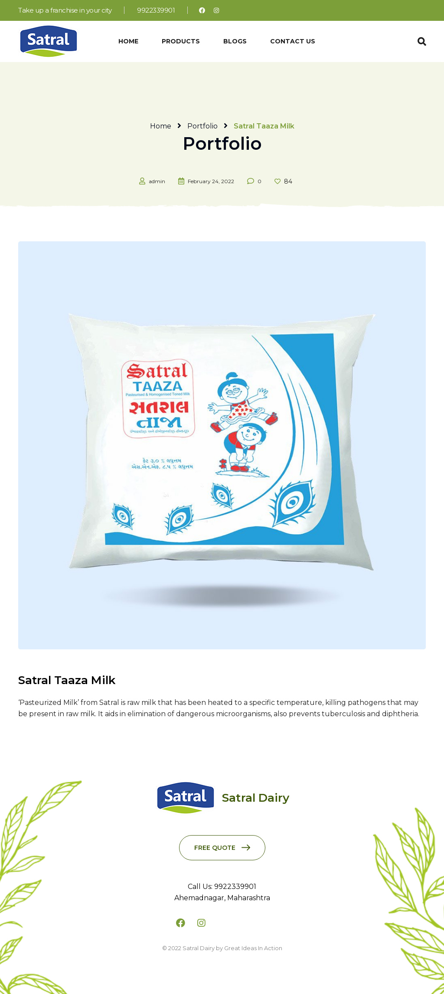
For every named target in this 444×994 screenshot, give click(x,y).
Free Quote (214, 848)
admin (157, 181)
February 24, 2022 (211, 181)
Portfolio (202, 126)
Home (160, 126)
